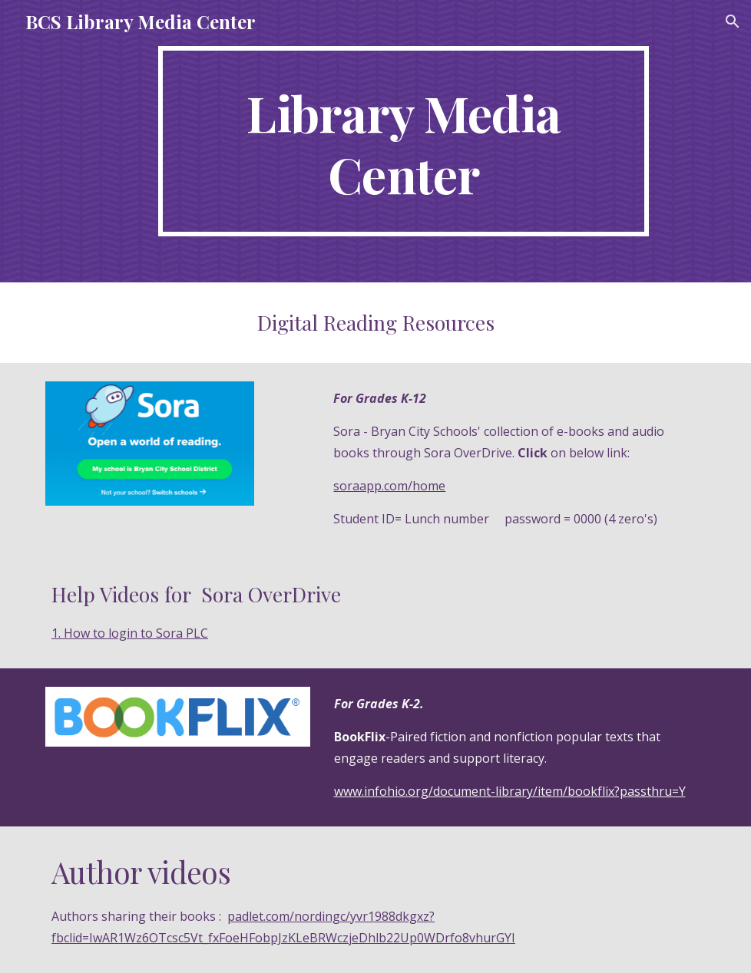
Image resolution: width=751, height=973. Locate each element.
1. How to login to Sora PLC (129, 633)
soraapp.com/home (389, 485)
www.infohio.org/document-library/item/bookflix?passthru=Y (510, 791)
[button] (732, 21)
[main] (403, 141)
